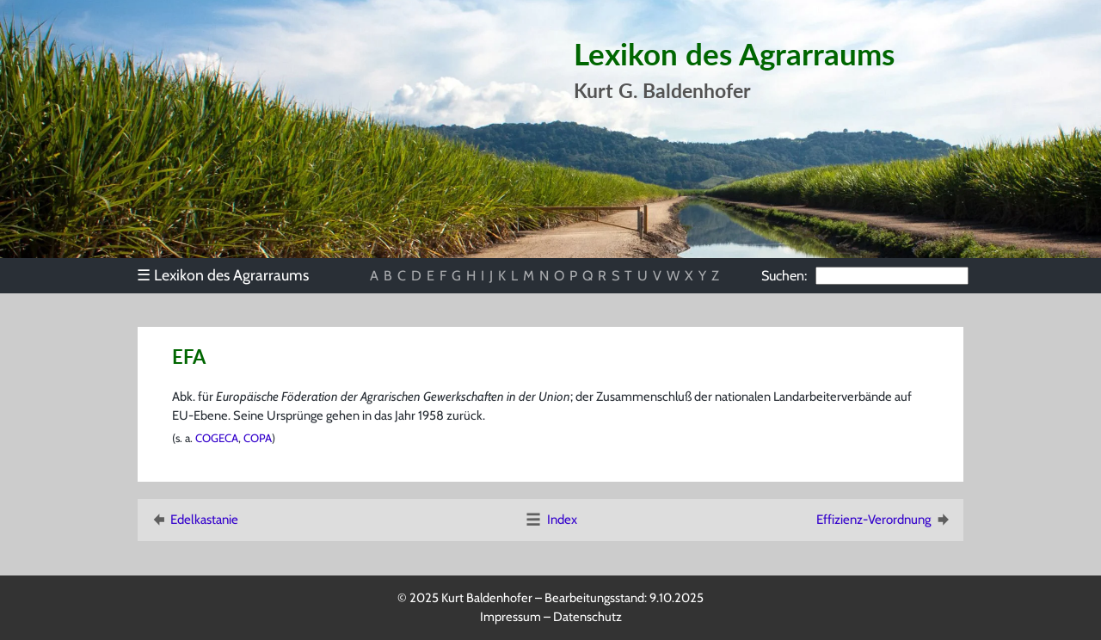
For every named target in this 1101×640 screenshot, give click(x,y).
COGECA (216, 438)
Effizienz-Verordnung (884, 519)
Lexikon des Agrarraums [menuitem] (223, 275)
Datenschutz (587, 617)
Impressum (510, 617)
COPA (257, 438)
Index (550, 519)
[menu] (231, 275)
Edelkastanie (193, 519)
